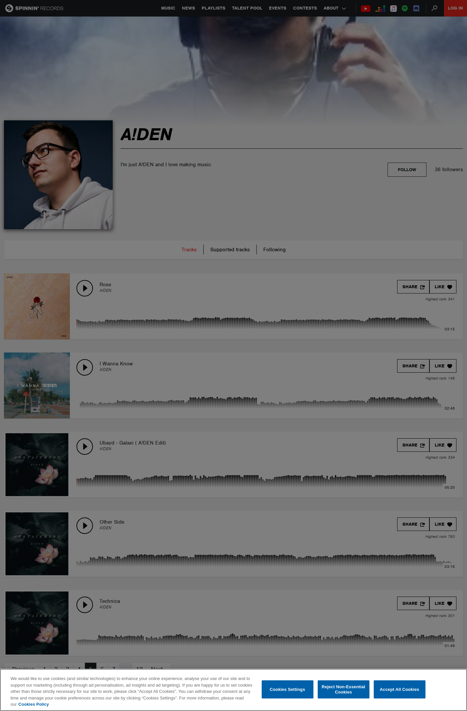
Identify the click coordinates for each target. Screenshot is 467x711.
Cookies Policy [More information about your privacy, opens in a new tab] (33, 704)
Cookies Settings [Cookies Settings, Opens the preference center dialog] (287, 689)
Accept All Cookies (399, 689)
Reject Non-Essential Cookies (343, 689)
